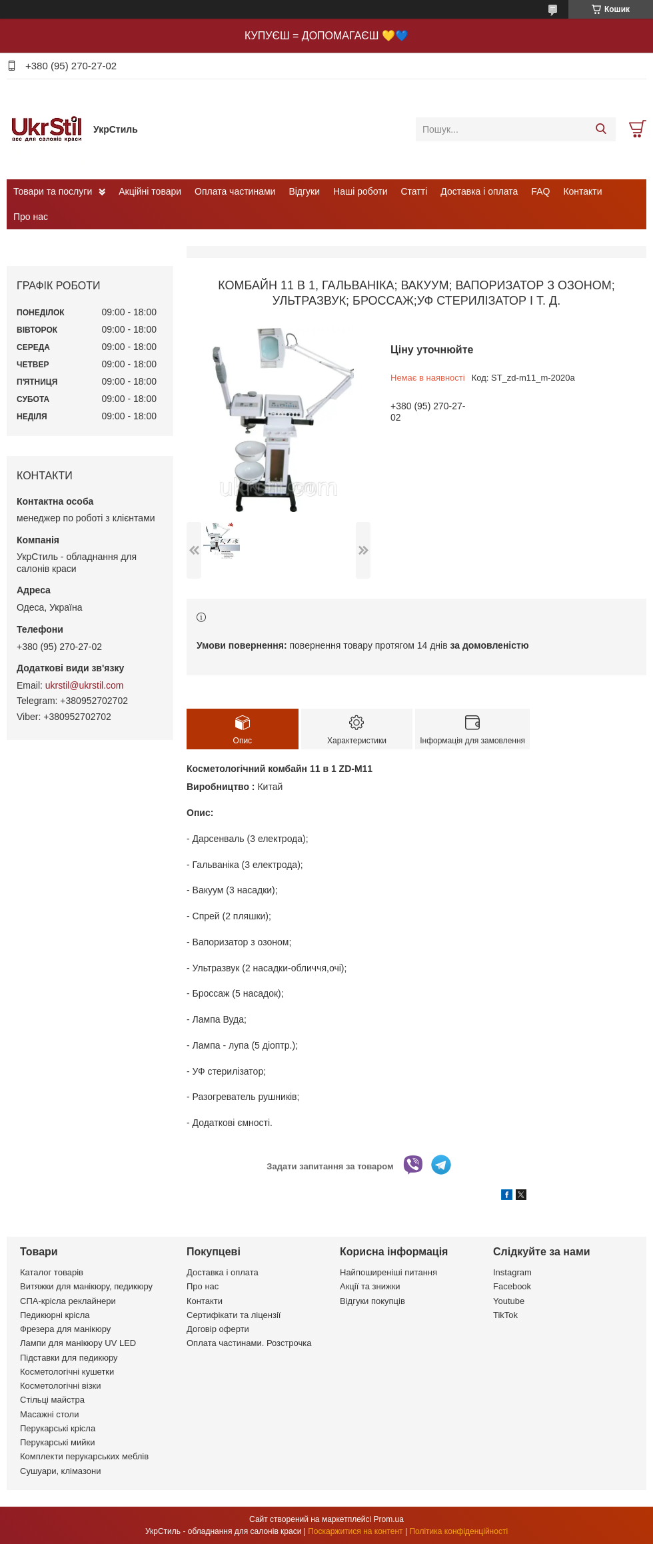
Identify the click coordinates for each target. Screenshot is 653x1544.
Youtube (508, 1301)
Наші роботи (360, 191)
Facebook (512, 1286)
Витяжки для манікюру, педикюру (86, 1286)
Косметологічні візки (60, 1386)
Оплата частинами (235, 191)
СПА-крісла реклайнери (68, 1301)
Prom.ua (389, 1519)
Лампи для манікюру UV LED (78, 1343)
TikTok (505, 1315)
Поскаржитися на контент (355, 1531)
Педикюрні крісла (55, 1315)
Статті (414, 191)
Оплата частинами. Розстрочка (249, 1343)
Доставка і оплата (479, 191)
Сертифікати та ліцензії (234, 1315)
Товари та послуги (52, 191)
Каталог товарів (51, 1272)
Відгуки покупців (372, 1301)
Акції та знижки (370, 1286)
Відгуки (304, 191)
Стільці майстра (52, 1400)
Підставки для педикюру (69, 1358)
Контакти (582, 191)
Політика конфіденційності (458, 1531)
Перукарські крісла (57, 1428)
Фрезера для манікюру (65, 1329)
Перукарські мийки (57, 1442)
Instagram (512, 1272)
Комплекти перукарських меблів (84, 1456)
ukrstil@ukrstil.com (84, 685)
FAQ (540, 191)
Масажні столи (49, 1414)
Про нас (30, 216)
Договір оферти (218, 1329)
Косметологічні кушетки (67, 1372)
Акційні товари (150, 191)
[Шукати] (601, 129)
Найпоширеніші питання (388, 1272)
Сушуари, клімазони (60, 1471)
